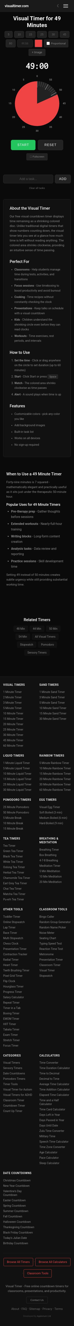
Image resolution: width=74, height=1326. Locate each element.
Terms (58, 1309)
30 (53, 34)
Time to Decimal (49, 1073)
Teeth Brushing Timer (16, 970)
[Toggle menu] (66, 6)
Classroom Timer (50, 965)
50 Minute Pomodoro (16, 812)
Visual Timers (11, 1062)
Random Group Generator (55, 922)
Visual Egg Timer (49, 807)
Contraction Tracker (15, 954)
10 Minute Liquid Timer (17, 773)
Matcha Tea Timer (14, 894)
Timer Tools (10, 1084)
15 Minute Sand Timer (53, 713)
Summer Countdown (15, 1211)
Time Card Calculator (52, 1109)
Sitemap (34, 1309)
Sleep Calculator (49, 1163)
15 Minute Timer (13, 718)
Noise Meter (46, 932)
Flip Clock (9, 981)
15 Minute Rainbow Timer (55, 773)
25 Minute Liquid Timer (17, 784)
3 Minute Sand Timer (52, 697)
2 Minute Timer (12, 697)
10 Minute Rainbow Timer (55, 768)
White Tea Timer (13, 861)
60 (10, 43)
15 (30, 34)
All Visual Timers (45, 636)
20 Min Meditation (50, 881)
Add (63, 179)
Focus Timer (10, 1045)
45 (64, 34)
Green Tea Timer (13, 851)
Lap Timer (9, 927)
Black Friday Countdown (18, 1232)
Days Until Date (48, 1125)
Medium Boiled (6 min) (53, 817)
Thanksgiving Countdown (18, 1227)
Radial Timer (11, 959)
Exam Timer (10, 1034)
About (15, 1309)
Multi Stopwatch (13, 938)
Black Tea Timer (13, 856)
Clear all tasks (37, 188)
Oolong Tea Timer (14, 867)
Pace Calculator (49, 1157)
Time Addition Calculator (54, 1089)
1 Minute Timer (12, 692)
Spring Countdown (14, 1205)
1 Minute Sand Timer (52, 692)
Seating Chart (47, 938)
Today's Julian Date (15, 1237)
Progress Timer (12, 991)
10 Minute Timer (13, 713)
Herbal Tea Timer (13, 872)
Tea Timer (9, 845)
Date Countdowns (14, 1073)
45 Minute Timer (13, 740)
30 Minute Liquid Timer (17, 789)
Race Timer (10, 932)
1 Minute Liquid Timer (16, 763)
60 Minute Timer (13, 745)
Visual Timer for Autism (17, 1089)
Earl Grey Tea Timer (15, 883)
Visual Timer (47, 970)
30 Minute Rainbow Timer (55, 784)
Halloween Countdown (17, 1221)
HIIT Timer (9, 1024)
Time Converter (48, 1062)
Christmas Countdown (17, 1180)
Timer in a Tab (12, 1008)
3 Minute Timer (12, 702)
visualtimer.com (17, 6)
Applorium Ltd (44, 1316)
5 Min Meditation (49, 871)
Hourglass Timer (13, 986)
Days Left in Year (49, 1114)
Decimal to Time (49, 1078)
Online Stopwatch (14, 922)
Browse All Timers (18, 1262)
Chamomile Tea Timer (16, 877)
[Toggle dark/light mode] (58, 5)
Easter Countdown (14, 1200)
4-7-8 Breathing (48, 860)
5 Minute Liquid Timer (16, 768)
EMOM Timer (11, 1018)
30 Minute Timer (13, 734)
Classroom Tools (37, 1273)
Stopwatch (26, 644)
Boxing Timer (11, 1013)
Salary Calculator (13, 997)
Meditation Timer (49, 865)
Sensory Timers (37, 652)
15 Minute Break (13, 828)
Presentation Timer (15, 948)
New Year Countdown (16, 1185)
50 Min (53, 628)
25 (42, 34)
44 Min (37, 628)
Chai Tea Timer (12, 888)
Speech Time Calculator (54, 1141)
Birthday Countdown (15, 1243)
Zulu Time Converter (51, 1130)
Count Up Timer (12, 1111)
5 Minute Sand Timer (52, 702)
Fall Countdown (12, 1216)
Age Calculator (48, 1152)
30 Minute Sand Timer (53, 718)
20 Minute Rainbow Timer (55, 779)
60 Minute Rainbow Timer (55, 789)
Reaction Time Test (51, 948)
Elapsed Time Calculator (54, 1094)
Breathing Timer (49, 849)
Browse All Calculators (53, 1262)
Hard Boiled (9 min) (51, 823)
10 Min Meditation (50, 876)
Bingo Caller (46, 916)
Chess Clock (10, 943)
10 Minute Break (13, 823)
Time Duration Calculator (54, 1068)
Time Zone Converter (52, 1147)
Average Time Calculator (54, 1084)
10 (19, 34)
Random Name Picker (52, 927)
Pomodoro (47, 644)
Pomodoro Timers (14, 1078)
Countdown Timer (14, 1105)
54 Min (23, 636)
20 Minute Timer (13, 724)
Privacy (47, 1309)
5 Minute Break (12, 817)
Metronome (46, 954)
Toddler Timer (11, 916)
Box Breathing (48, 855)
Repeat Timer (11, 1002)
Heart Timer (10, 965)
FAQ (24, 1309)
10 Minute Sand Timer (53, 708)
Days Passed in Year (51, 1120)
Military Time (47, 1136)
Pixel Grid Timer (12, 975)
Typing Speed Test (50, 943)
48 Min (21, 628)
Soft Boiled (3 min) (50, 812)
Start (23, 145)
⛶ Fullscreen (37, 156)
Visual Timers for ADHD (17, 1094)
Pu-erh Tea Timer (13, 899)
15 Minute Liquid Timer (17, 779)
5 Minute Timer (12, 708)
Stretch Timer (11, 1040)
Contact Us (37, 1300)
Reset (50, 145)
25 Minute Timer (13, 729)
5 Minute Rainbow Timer (54, 763)
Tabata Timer (11, 1029)
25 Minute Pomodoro (16, 807)
